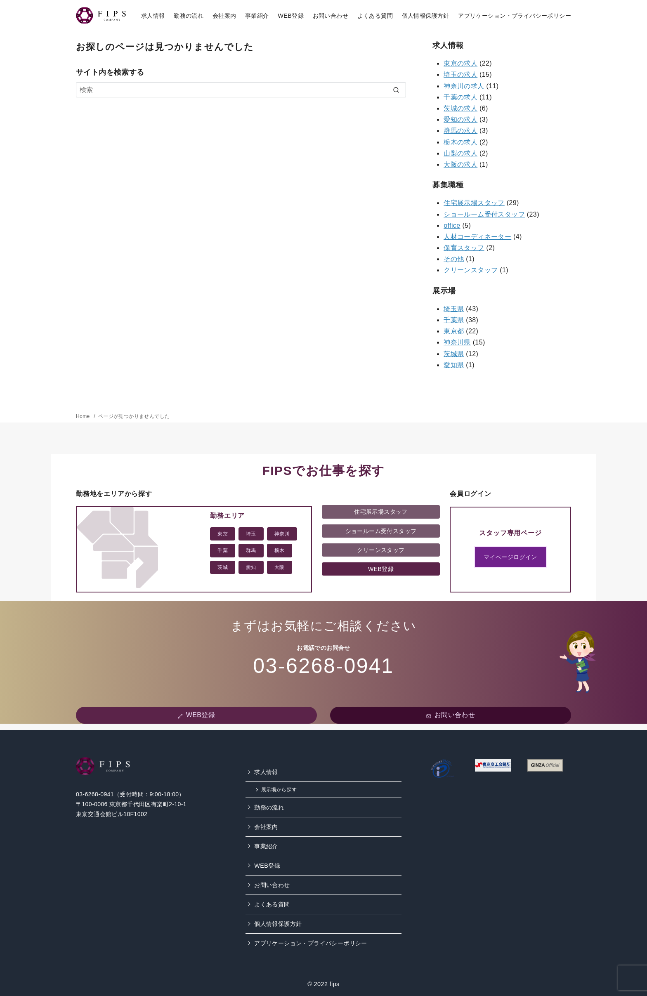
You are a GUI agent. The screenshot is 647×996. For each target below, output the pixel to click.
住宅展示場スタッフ (474, 202)
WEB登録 (291, 15)
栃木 (279, 550)
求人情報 (153, 15)
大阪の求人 (460, 164)
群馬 (251, 550)
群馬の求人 (460, 130)
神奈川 (282, 534)
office (452, 225)
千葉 (222, 550)
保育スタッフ (464, 247)
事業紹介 (257, 15)
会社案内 (224, 15)
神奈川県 (457, 342)
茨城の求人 (460, 108)
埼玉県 (454, 308)
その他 (454, 258)
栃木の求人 (460, 142)
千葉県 (454, 319)
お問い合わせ (330, 15)
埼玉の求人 (460, 74)
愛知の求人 (460, 119)
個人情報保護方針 (425, 15)
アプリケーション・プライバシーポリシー (514, 15)
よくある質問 (375, 15)
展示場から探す (279, 789)
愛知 (251, 567)
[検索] (241, 90)
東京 (222, 534)
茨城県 (454, 353)
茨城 (222, 567)
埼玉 (251, 534)
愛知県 (454, 364)
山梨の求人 (460, 153)
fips (335, 984)
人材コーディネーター (477, 236)
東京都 (454, 331)
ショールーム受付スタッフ (484, 214)
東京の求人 (460, 63)
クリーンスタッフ (471, 270)
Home (83, 416)
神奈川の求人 (464, 86)
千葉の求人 (460, 97)
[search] (396, 90)
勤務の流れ (188, 15)
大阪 (279, 567)
